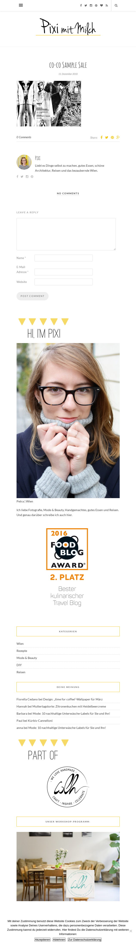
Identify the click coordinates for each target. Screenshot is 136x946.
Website (22, 282)
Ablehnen (59, 939)
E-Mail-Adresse (22, 269)
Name (21, 258)
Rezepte (22, 651)
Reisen (21, 672)
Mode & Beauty (27, 658)
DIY (19, 665)
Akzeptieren (42, 939)
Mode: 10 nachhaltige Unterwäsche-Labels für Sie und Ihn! (71, 713)
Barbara (22, 713)
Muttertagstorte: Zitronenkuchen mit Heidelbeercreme (69, 706)
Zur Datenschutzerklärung (84, 939)
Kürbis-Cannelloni (40, 720)
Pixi (37, 158)
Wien (20, 643)
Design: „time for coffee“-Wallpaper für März (72, 699)
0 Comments (24, 137)
